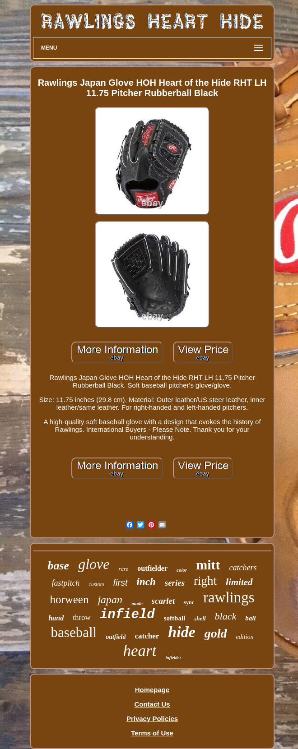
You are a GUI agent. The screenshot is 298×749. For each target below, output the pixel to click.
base (58, 565)
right (205, 580)
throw (82, 617)
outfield (116, 636)
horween (69, 599)
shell (199, 618)
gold (216, 633)
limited (239, 582)
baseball (74, 632)
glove (93, 564)
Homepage (152, 690)
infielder (173, 657)
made (136, 603)
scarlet (163, 601)
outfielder (152, 568)
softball (175, 618)
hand (56, 618)
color (182, 570)
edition (245, 636)
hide (181, 632)
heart (140, 651)
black (226, 616)
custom (96, 584)
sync (189, 602)
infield (127, 614)
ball (250, 618)
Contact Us (152, 704)
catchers (243, 567)
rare (123, 568)
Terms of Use (152, 733)
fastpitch (65, 582)
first (120, 582)
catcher (147, 636)
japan (110, 600)
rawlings (229, 597)
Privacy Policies (152, 718)
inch (146, 581)
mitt (208, 564)
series (175, 582)
